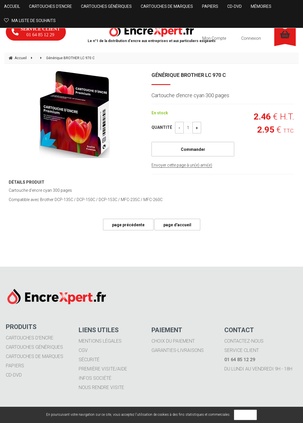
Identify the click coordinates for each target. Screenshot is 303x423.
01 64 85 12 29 (36, 31)
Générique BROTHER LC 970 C (189, 75)
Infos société (95, 378)
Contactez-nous (244, 341)
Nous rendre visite (101, 387)
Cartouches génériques (34, 347)
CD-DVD (14, 375)
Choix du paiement (173, 341)
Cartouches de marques (34, 356)
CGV (83, 350)
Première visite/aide (103, 369)
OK (245, 415)
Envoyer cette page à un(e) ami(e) (182, 165)
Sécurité (89, 359)
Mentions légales (100, 341)
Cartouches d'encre (29, 338)
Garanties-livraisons (178, 350)
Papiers (15, 365)
